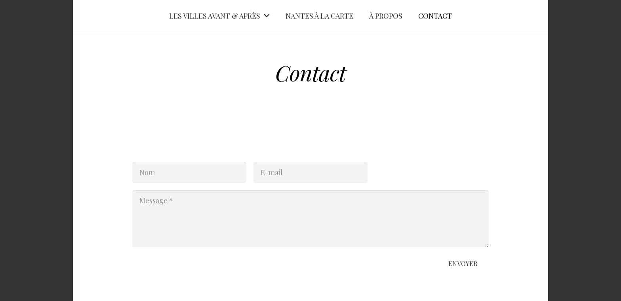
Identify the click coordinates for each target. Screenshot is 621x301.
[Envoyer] (463, 263)
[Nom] (189, 172)
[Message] (310, 218)
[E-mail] (310, 172)
